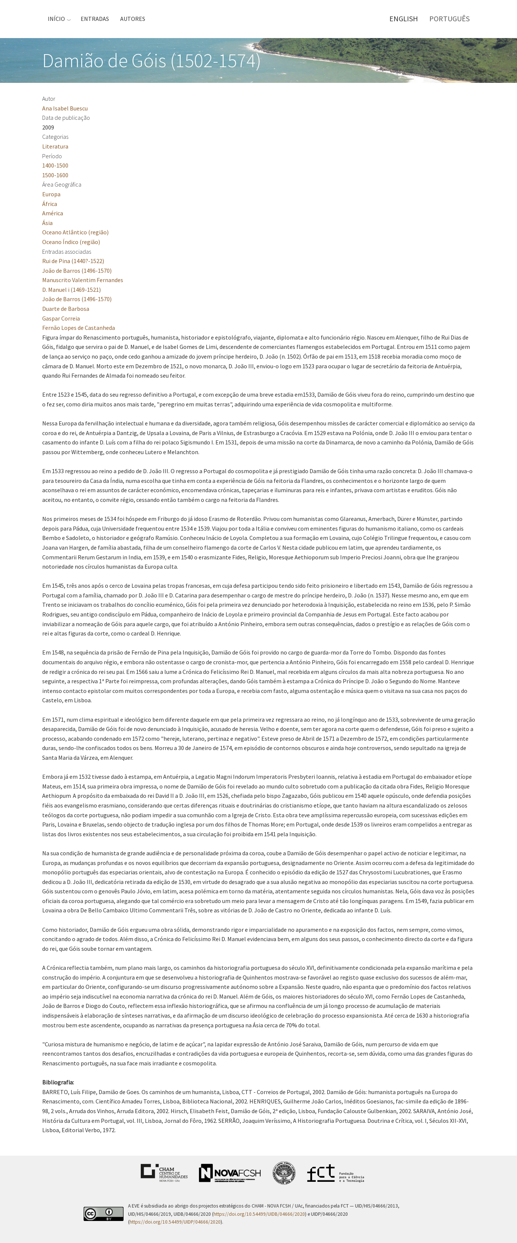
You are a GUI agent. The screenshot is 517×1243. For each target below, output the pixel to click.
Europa (51, 194)
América (52, 213)
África (49, 203)
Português (449, 18)
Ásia (47, 223)
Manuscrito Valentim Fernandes (82, 280)
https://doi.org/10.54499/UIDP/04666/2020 (175, 1222)
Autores (132, 18)
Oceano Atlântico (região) (75, 232)
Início (56, 18)
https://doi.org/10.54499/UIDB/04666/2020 (259, 1214)
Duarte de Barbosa (65, 308)
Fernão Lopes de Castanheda (78, 327)
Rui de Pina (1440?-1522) (73, 261)
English (403, 18)
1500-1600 (55, 175)
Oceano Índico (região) (71, 242)
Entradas (95, 18)
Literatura (55, 146)
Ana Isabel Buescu (65, 108)
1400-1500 (55, 165)
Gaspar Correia (61, 318)
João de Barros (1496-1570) (77, 270)
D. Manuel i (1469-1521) (71, 289)
